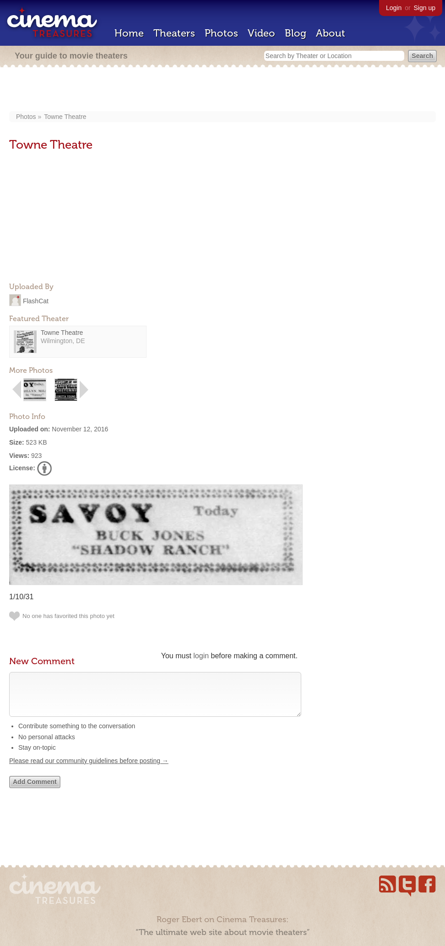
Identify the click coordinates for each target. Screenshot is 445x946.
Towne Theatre (65, 116)
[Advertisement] (222, 90)
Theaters (174, 33)
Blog (295, 33)
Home (129, 33)
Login (394, 7)
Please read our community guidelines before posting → (88, 770)
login (201, 656)
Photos (221, 33)
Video (261, 33)
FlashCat (36, 300)
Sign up (424, 7)
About (330, 33)
